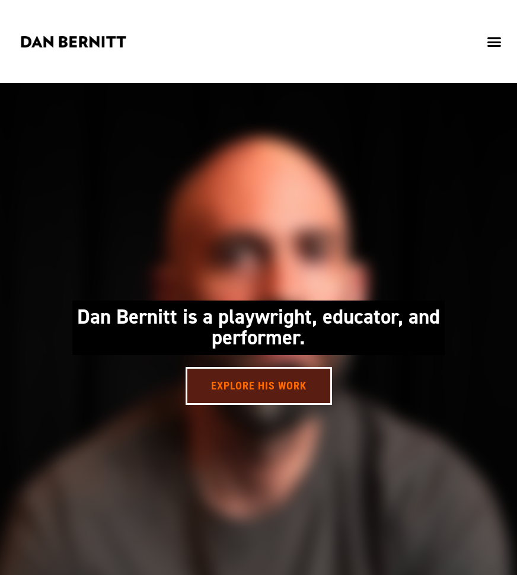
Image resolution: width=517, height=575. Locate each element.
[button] (494, 41)
